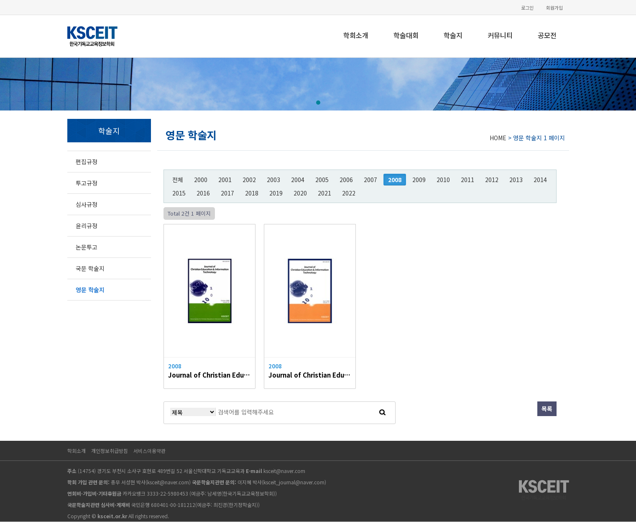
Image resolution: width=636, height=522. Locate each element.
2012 (491, 179)
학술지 (453, 35)
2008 (394, 179)
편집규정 (86, 161)
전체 (177, 179)
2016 (203, 193)
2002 (249, 179)
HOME (498, 138)
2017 (227, 193)
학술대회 (406, 35)
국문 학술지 (90, 268)
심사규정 (86, 204)
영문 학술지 (90, 289)
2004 (297, 179)
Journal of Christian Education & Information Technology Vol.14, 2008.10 (209, 374)
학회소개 (355, 35)
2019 (276, 193)
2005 (322, 179)
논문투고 (86, 247)
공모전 (547, 35)
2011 (467, 179)
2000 (200, 179)
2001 (225, 179)
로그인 (527, 8)
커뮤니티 (500, 35)
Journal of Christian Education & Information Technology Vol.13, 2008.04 (309, 374)
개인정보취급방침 (109, 450)
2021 (324, 193)
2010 (443, 179)
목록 (546, 408)
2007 (370, 179)
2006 (346, 179)
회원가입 (554, 8)
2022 (348, 193)
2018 (251, 193)
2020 (300, 193)
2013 (516, 179)
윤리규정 (86, 225)
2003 (273, 179)
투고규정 (86, 183)
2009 (419, 179)
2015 (179, 193)
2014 (540, 179)
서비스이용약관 (149, 450)
